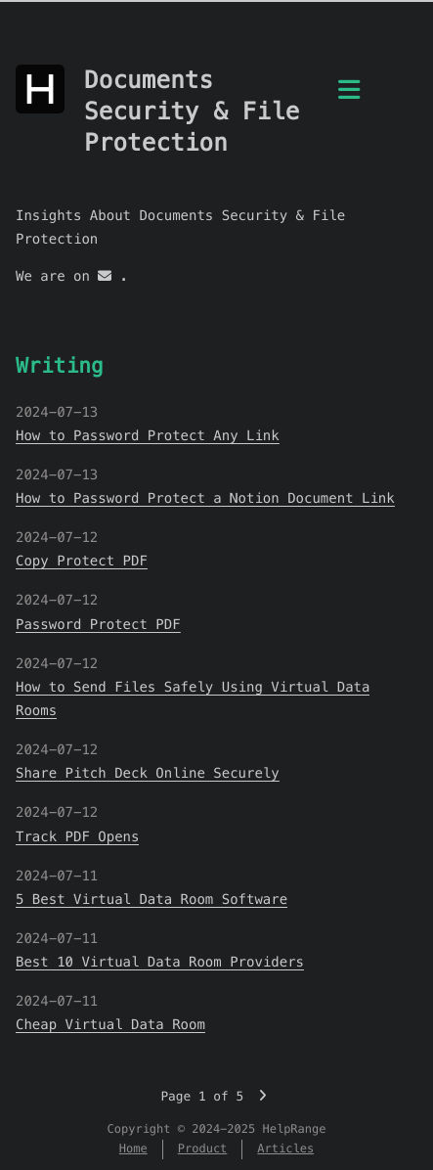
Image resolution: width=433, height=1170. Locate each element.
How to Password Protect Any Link (148, 435)
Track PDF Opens (77, 836)
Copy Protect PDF (82, 560)
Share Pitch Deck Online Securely (148, 773)
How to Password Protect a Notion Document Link (205, 498)
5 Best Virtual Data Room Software (151, 899)
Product (203, 1149)
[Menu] (348, 100)
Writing (60, 365)
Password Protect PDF (98, 624)
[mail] (104, 276)
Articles (285, 1149)
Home (133, 1149)
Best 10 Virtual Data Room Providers (160, 961)
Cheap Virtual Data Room (110, 1024)
